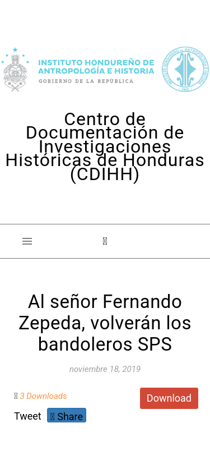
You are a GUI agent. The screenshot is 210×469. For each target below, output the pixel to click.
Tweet (27, 416)
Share (66, 416)
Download (169, 398)
